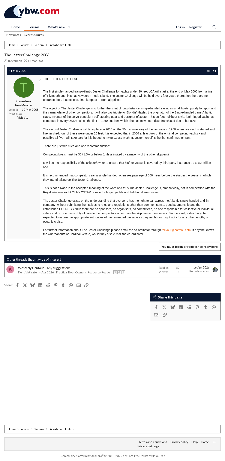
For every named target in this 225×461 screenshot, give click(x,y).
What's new (56, 27)
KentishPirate (27, 272)
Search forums (34, 35)
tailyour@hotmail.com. (177, 230)
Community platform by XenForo (100, 456)
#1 (214, 71)
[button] (69, 27)
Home (15, 27)
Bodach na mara (199, 271)
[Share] (208, 70)
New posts (13, 35)
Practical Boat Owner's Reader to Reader (83, 272)
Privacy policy (179, 442)
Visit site (22, 117)
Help (195, 442)
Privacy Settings (148, 446)
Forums (33, 27)
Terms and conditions (152, 442)
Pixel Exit (159, 456)
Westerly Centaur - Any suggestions (44, 268)
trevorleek (15, 61)
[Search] (214, 27)
